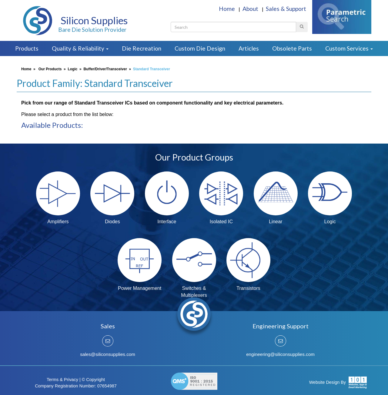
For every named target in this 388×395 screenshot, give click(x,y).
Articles (249, 48)
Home (227, 8)
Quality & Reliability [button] (80, 48)
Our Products (50, 69)
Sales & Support (286, 8)
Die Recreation (141, 48)
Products (26, 48)
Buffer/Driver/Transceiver (105, 69)
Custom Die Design (200, 48)
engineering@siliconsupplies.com (280, 354)
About (250, 8)
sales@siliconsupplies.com (107, 354)
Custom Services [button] (349, 48)
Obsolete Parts (292, 48)
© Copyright (93, 379)
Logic (72, 69)
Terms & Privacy (62, 379)
